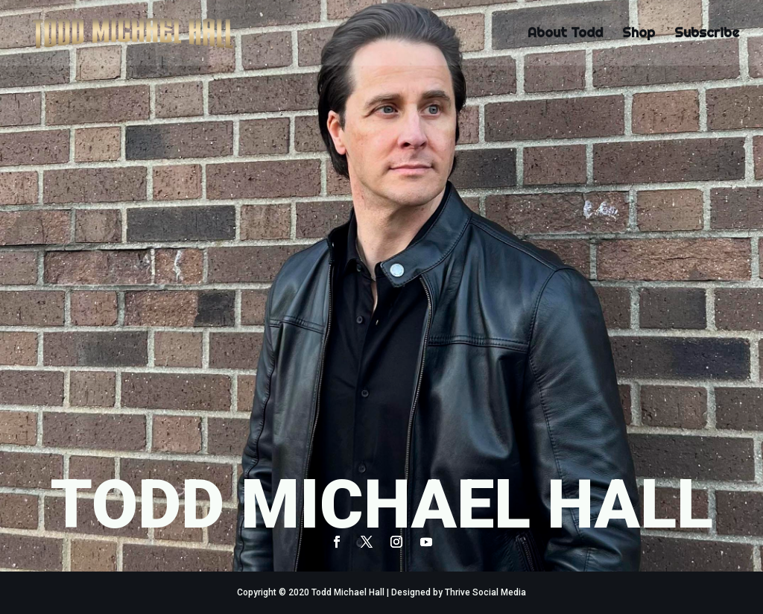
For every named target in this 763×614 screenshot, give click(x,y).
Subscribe (706, 34)
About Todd (565, 34)
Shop (638, 34)
